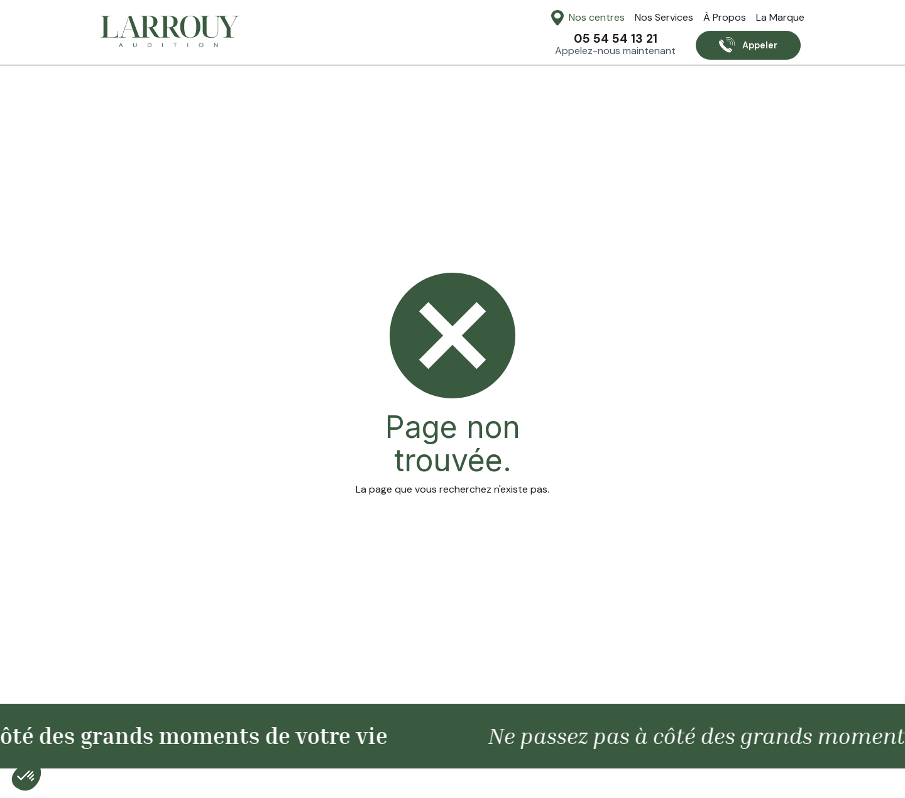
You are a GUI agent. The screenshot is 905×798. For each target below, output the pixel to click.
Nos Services (664, 17)
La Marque (780, 17)
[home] (170, 31)
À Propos (724, 17)
